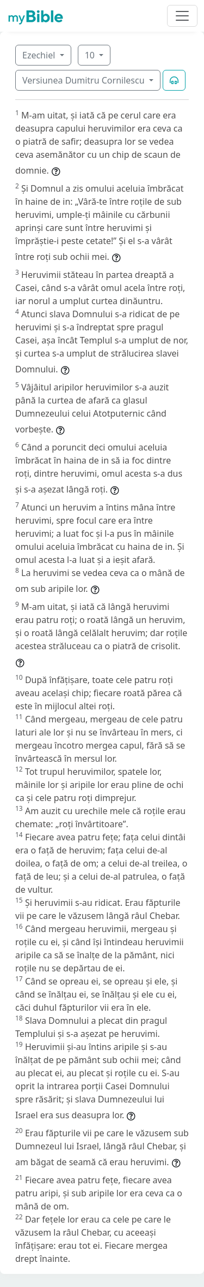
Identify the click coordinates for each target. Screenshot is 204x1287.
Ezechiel (39, 55)
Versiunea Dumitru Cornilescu (84, 80)
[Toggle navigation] (182, 16)
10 (91, 55)
